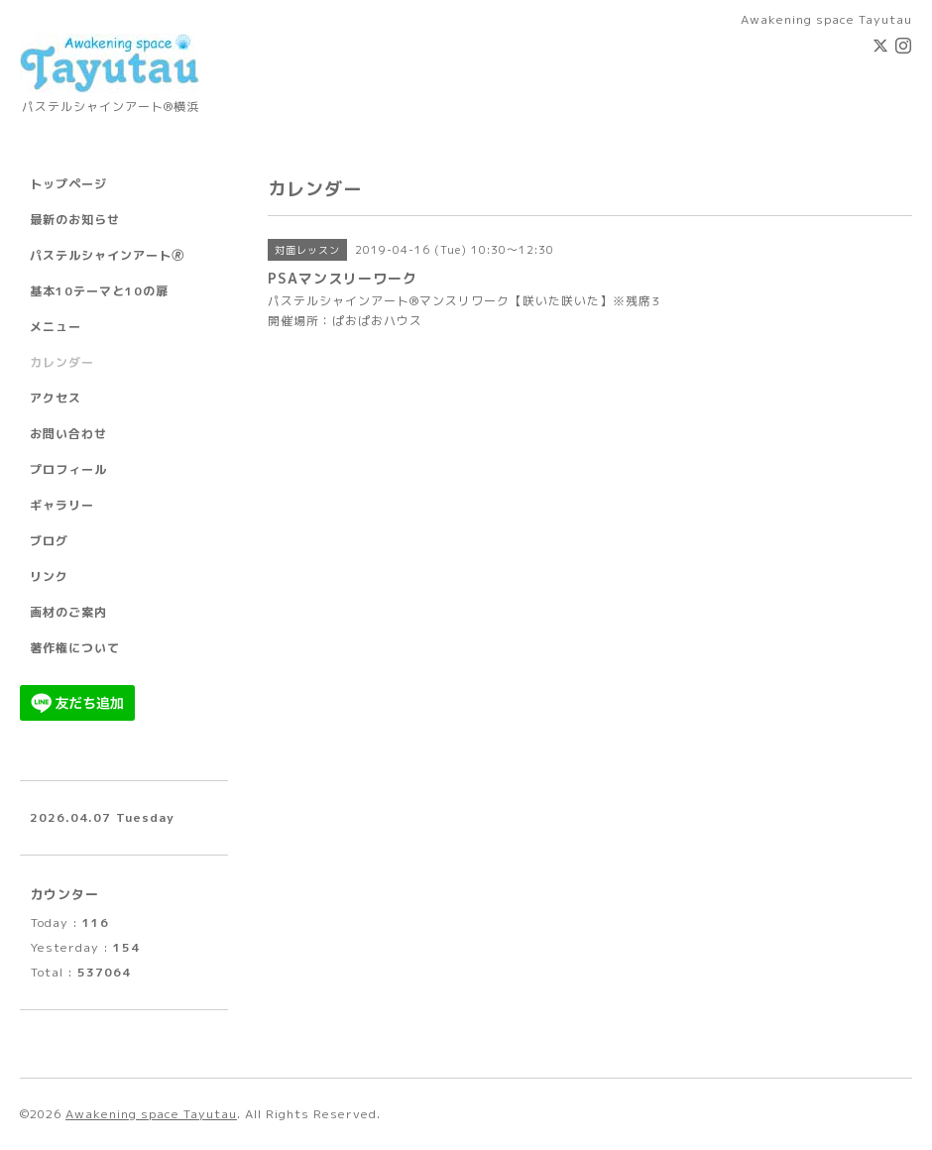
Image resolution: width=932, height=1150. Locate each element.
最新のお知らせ (75, 219)
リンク (49, 576)
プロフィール (68, 469)
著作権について (75, 647)
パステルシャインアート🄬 (107, 255)
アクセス (55, 398)
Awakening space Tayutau (151, 1113)
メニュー (55, 326)
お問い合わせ (68, 433)
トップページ (68, 183)
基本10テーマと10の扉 (99, 291)
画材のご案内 (68, 612)
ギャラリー (62, 505)
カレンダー (62, 362)
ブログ (49, 540)
